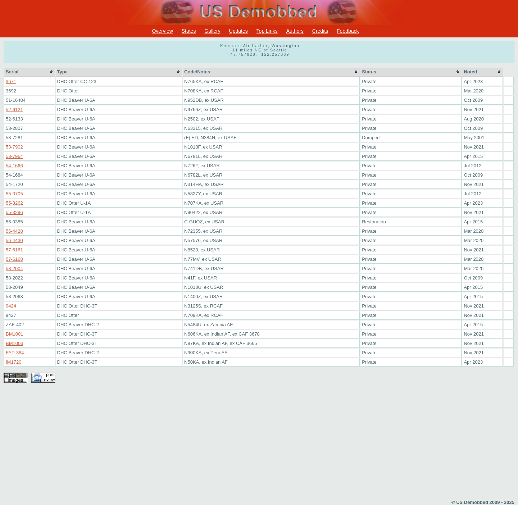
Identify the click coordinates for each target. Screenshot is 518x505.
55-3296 (14, 212)
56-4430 (14, 240)
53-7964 (14, 156)
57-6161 (14, 249)
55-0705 (14, 193)
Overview (162, 31)
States (189, 31)
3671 (11, 81)
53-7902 (14, 147)
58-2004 (14, 268)
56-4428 (14, 231)
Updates (238, 31)
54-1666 (14, 165)
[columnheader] (29, 72)
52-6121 (14, 109)
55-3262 (14, 203)
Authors (295, 31)
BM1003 (14, 343)
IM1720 (13, 362)
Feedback (348, 31)
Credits (320, 31)
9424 (11, 306)
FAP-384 (15, 352)
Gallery (212, 31)
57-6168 (14, 259)
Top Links (267, 31)
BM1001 (14, 334)
